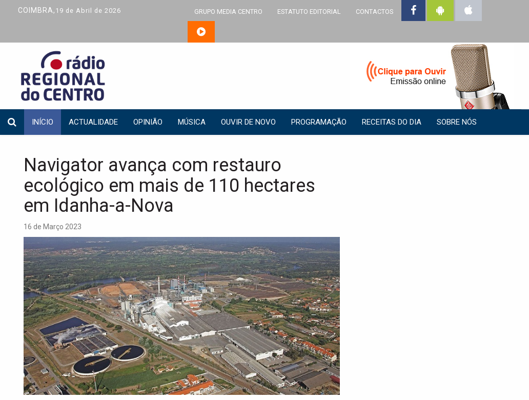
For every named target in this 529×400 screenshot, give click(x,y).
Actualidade (93, 122)
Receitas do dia (391, 122)
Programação (319, 122)
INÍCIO (42, 122)
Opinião (147, 122)
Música (192, 122)
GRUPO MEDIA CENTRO (228, 11)
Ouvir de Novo (248, 122)
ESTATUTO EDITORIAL (309, 11)
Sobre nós (457, 122)
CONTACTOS (374, 11)
